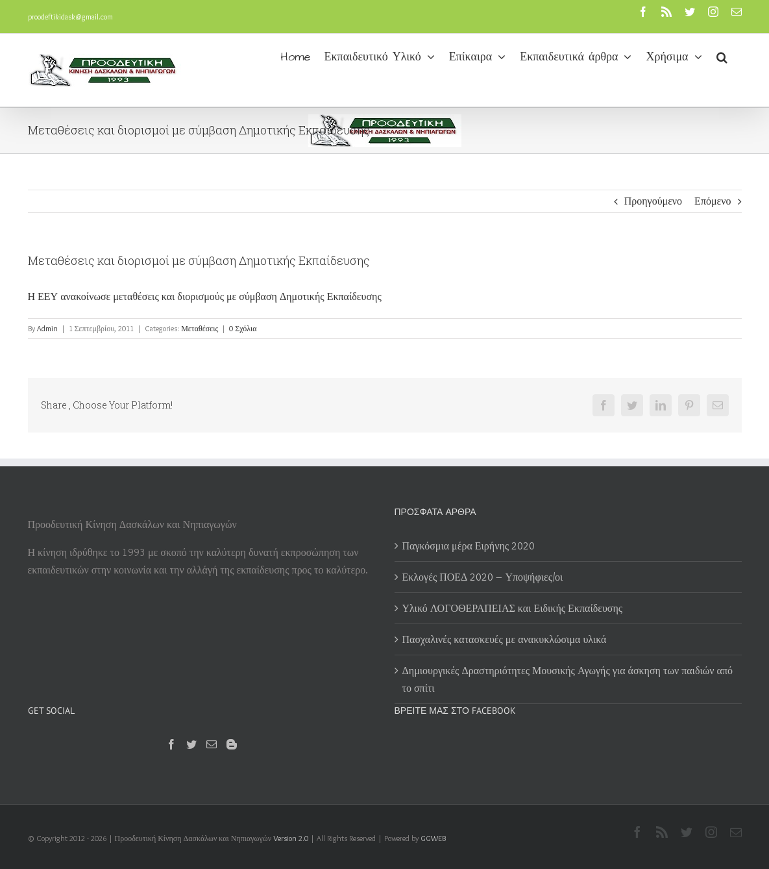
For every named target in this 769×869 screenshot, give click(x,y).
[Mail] (211, 744)
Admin (47, 328)
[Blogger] (231, 744)
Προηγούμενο (653, 201)
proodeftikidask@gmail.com (70, 16)
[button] (721, 56)
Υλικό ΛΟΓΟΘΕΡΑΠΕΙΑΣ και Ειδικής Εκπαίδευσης (512, 608)
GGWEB (433, 838)
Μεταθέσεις (199, 328)
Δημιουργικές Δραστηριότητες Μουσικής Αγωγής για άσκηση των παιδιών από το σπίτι (567, 679)
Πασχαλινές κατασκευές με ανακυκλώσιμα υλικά (504, 639)
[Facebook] (171, 744)
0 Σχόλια (242, 328)
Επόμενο (712, 201)
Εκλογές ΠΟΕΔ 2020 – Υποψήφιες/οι (482, 577)
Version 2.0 (290, 838)
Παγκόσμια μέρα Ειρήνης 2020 (468, 546)
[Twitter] (191, 744)
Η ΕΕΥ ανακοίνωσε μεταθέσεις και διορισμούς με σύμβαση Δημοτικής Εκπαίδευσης (205, 296)
